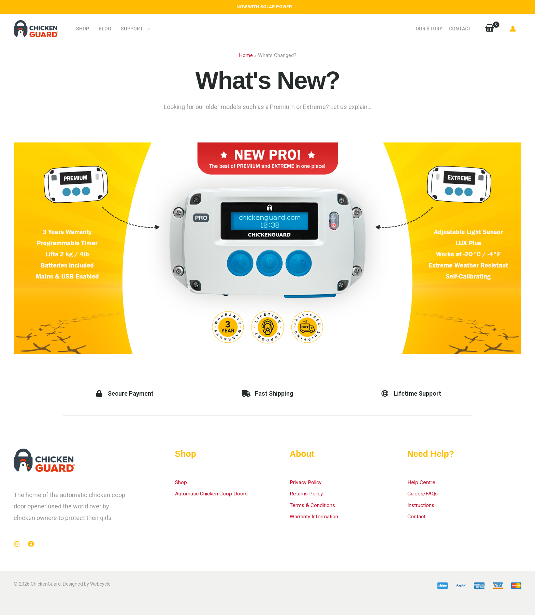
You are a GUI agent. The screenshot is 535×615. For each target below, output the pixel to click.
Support (135, 29)
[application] (146, 29)
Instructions (423, 504)
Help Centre (423, 482)
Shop (82, 28)
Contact (460, 28)
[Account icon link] (513, 29)
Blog (105, 28)
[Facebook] (31, 544)
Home (246, 55)
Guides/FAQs (425, 493)
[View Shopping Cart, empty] (489, 29)
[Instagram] (17, 544)
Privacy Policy (308, 482)
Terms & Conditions (316, 504)
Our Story (429, 28)
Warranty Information (318, 516)
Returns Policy (309, 493)
